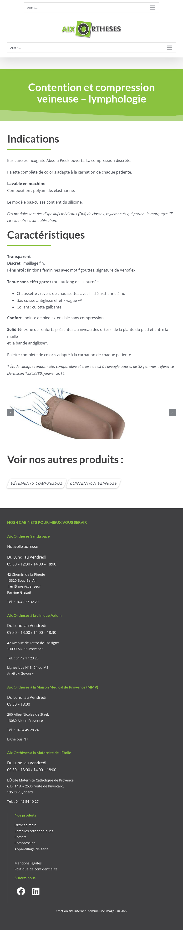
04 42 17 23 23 (27, 658)
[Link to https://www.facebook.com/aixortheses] (21, 891)
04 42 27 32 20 (27, 602)
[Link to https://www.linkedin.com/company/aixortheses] (36, 891)
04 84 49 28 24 (27, 730)
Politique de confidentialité (36, 869)
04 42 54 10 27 (27, 801)
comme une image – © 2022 (107, 911)
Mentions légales (28, 863)
